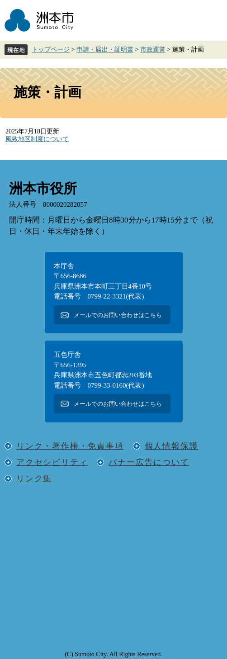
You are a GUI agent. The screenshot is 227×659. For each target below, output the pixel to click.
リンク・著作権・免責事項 (70, 445)
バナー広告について (149, 462)
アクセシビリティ (52, 462)
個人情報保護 (172, 445)
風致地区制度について (37, 139)
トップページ (51, 49)
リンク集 (34, 478)
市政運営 (153, 49)
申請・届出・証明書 (104, 49)
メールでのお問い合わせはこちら (118, 315)
